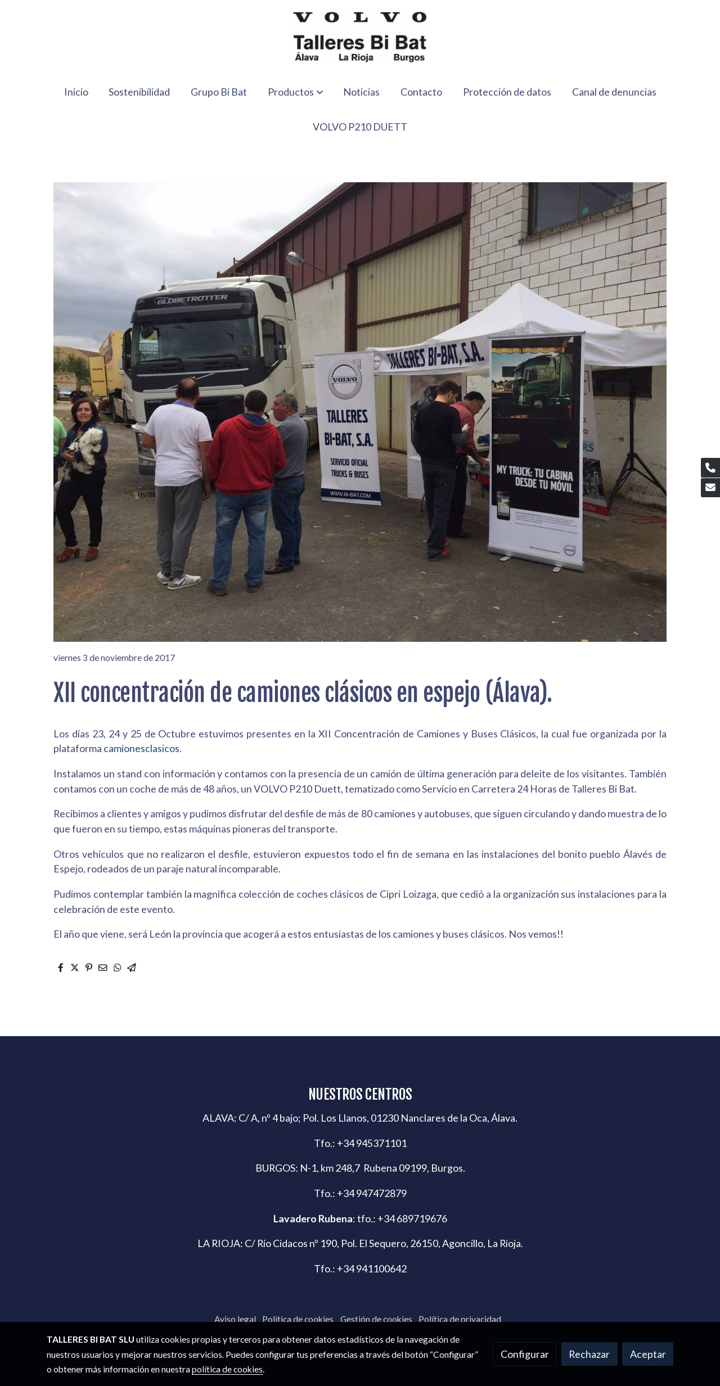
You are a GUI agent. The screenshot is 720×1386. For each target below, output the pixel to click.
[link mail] (710, 488)
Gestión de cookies (376, 1319)
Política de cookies (298, 1319)
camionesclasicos (141, 748)
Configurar (525, 1354)
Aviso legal (235, 1319)
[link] (360, 37)
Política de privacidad (459, 1319)
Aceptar (648, 1354)
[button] (295, 91)
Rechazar (589, 1354)
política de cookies (227, 1369)
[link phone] (710, 468)
